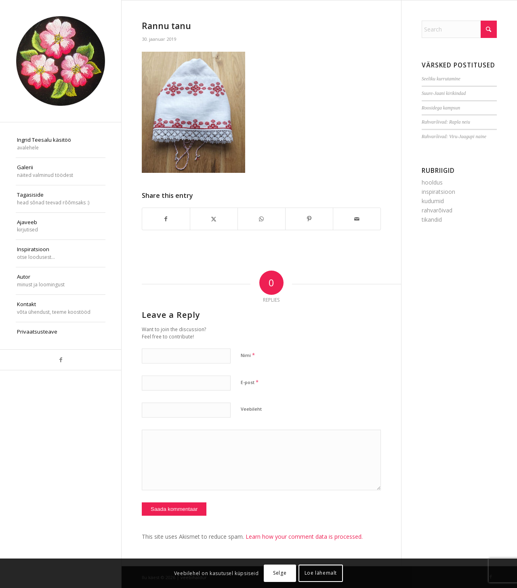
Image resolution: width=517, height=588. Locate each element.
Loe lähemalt (321, 572)
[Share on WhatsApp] (261, 219)
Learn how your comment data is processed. (304, 536)
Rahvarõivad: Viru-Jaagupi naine (454, 136)
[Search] (459, 29)
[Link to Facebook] (60, 360)
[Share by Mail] (356, 219)
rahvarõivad (437, 210)
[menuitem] (60, 144)
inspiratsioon (438, 191)
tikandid (432, 219)
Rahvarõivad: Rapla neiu (446, 122)
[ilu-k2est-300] (60, 61)
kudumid (433, 201)
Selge (279, 572)
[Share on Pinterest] (309, 219)
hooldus (432, 182)
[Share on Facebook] (166, 219)
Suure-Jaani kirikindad (444, 93)
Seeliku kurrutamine (441, 79)
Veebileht (251, 409)
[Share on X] (213, 219)
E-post (249, 382)
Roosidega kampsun (441, 108)
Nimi (248, 355)
